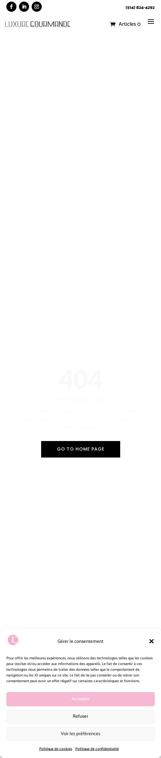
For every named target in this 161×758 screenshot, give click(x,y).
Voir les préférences (80, 734)
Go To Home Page (80, 449)
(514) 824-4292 (140, 7)
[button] (151, 641)
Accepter (80, 699)
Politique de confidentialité (97, 749)
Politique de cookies (55, 749)
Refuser (80, 716)
